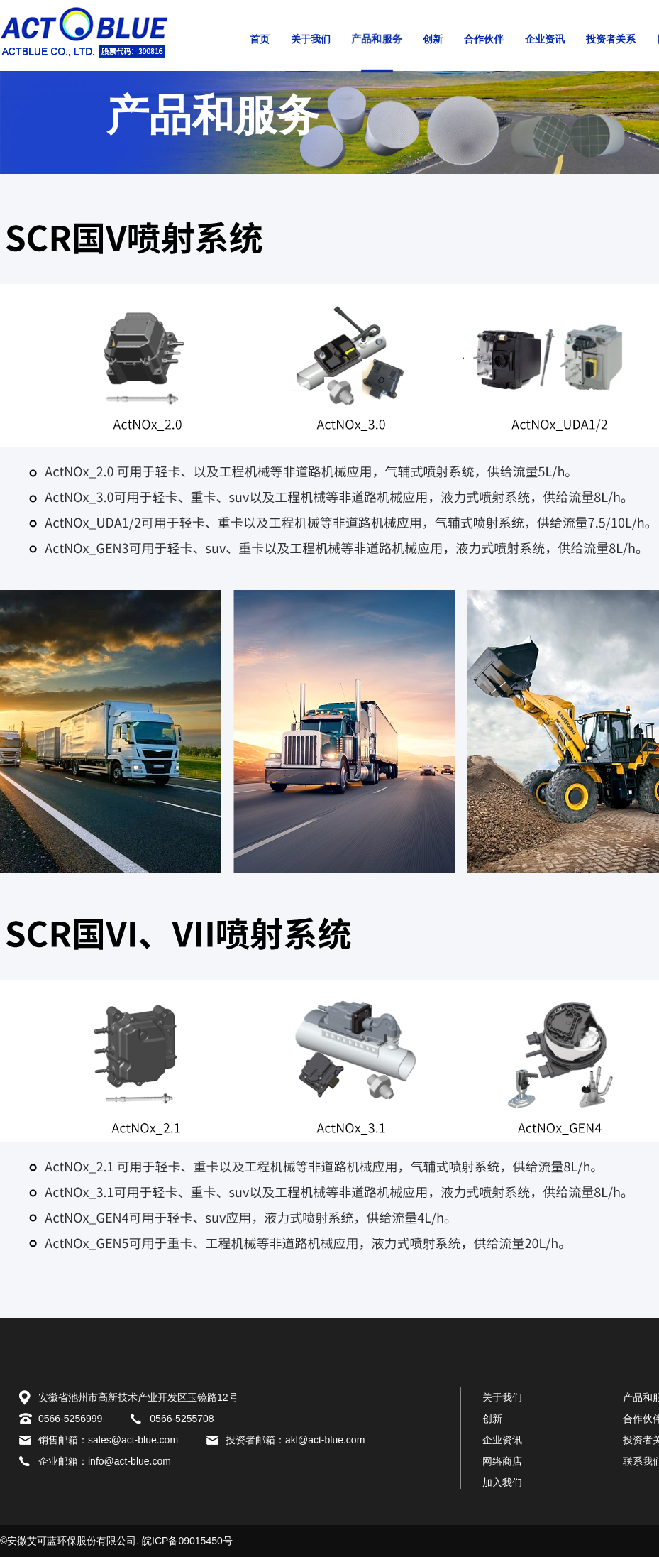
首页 (260, 39)
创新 (433, 39)
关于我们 (311, 39)
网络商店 (502, 1461)
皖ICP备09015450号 (187, 1540)
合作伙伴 (484, 39)
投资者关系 (611, 39)
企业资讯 (545, 39)
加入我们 (502, 1482)
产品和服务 (376, 39)
